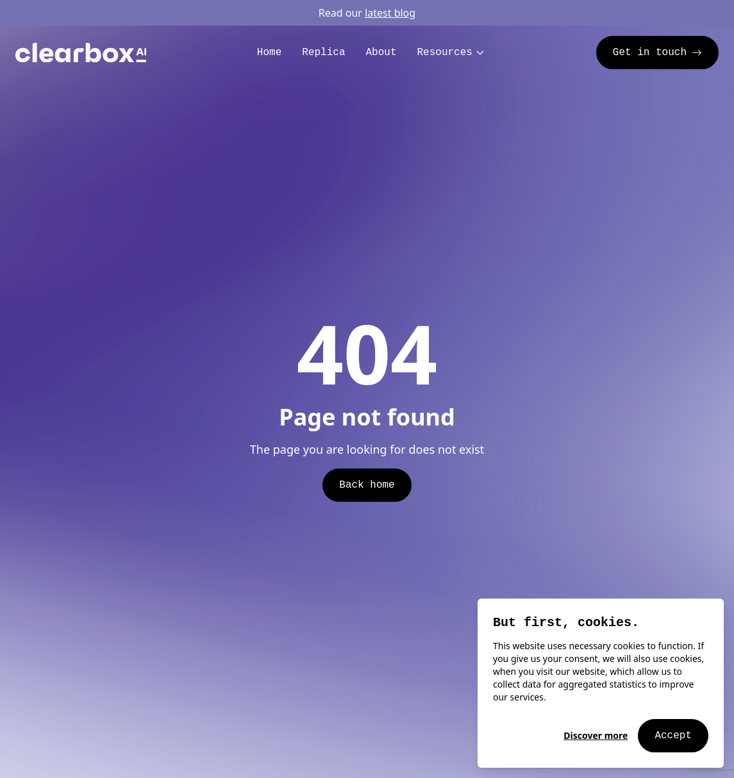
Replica (323, 52)
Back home (366, 485)
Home (269, 52)
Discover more (595, 735)
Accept (673, 735)
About (380, 52)
